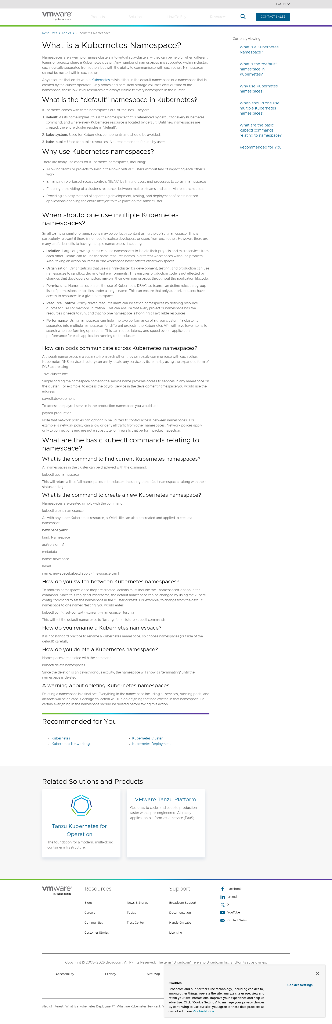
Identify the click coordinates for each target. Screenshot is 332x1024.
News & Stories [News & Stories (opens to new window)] (137, 902)
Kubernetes (100, 80)
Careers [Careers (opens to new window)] (89, 912)
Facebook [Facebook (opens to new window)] (231, 889)
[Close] (317, 973)
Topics (131, 912)
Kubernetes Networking (71, 744)
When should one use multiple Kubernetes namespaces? (259, 108)
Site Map (153, 974)
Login (283, 4)
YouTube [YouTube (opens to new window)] (230, 912)
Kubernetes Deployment (151, 744)
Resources (218, 17)
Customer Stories (96, 932)
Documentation (180, 912)
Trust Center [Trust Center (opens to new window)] (135, 922)
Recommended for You (261, 147)
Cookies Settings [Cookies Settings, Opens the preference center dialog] (300, 985)
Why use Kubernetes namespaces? (259, 88)
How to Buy (176, 17)
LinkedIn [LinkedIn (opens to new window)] (229, 896)
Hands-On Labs (180, 922)
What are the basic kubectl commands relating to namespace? (261, 130)
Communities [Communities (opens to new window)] (93, 922)
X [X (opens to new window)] (224, 904)
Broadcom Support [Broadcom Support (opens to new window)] (182, 902)
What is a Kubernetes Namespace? (259, 49)
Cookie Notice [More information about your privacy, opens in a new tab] (203, 1011)
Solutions (136, 17)
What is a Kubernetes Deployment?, (90, 1006)
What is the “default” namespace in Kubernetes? (258, 69)
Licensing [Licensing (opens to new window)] (175, 932)
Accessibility (64, 974)
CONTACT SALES (273, 16)
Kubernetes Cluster (147, 738)
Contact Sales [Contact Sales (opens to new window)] (233, 920)
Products (98, 17)
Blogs (88, 902)
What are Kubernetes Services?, (139, 1006)
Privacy (110, 974)
